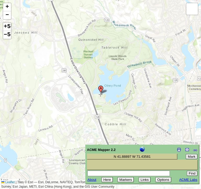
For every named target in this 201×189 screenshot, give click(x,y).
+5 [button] (7, 27)
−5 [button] (7, 35)
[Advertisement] (28, 151)
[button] (100, 90)
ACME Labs (188, 180)
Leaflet (8, 182)
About (91, 180)
